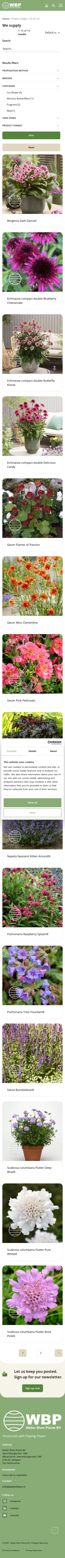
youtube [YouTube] (10, 1515)
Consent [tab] (11, 751)
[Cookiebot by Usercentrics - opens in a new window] (47, 743)
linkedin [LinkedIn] (10, 1508)
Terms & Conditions (11, 1550)
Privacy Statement (34, 1550)
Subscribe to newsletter (14, 1475)
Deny (32, 812)
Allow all (32, 802)
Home (5, 18)
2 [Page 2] (41, 1353)
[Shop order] (53, 32)
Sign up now (32, 1388)
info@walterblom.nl (13, 1486)
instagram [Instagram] (11, 1501)
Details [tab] (32, 751)
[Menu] (60, 5)
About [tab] (53, 751)
